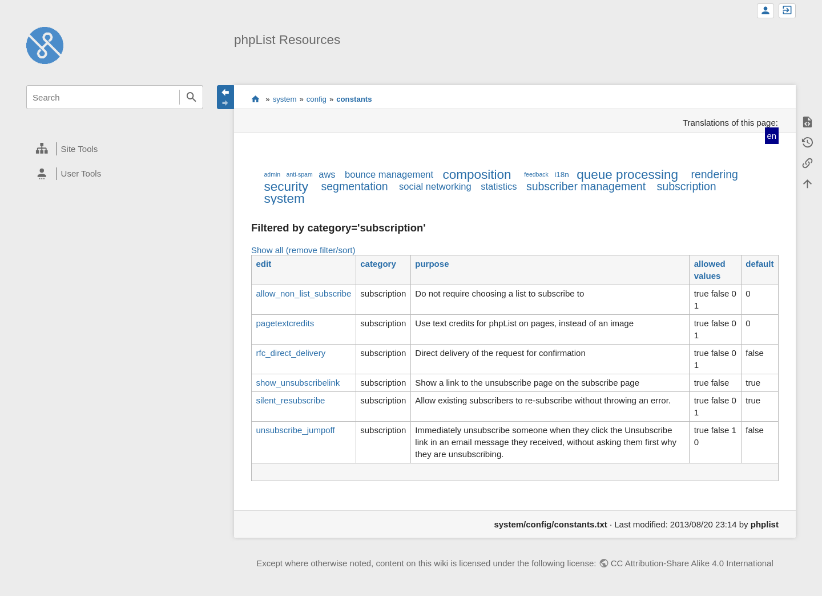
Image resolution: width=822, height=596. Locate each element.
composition (477, 174)
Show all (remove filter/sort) (303, 250)
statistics (499, 186)
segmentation (354, 186)
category (378, 264)
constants (354, 99)
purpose (432, 264)
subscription (686, 186)
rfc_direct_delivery (290, 353)
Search (191, 97)
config (317, 99)
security (286, 186)
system (285, 99)
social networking (435, 186)
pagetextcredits (285, 323)
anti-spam (300, 174)
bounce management (389, 174)
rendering (714, 174)
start (255, 99)
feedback (536, 174)
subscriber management (586, 186)
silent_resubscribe (290, 400)
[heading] (115, 149)
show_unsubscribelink (298, 382)
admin (272, 174)
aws (327, 174)
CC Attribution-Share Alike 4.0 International (692, 563)
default (759, 264)
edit (263, 264)
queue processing (627, 174)
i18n (561, 174)
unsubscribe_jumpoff (295, 430)
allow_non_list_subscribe (303, 293)
